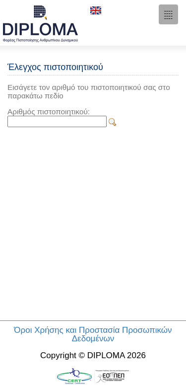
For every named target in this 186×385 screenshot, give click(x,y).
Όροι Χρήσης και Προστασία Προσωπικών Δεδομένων (93, 334)
